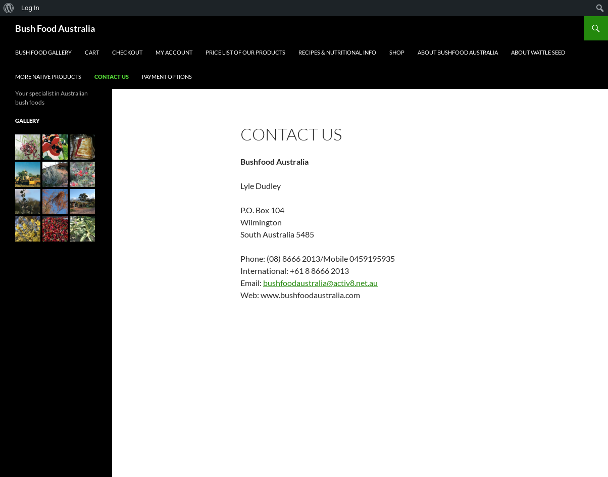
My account (174, 52)
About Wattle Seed (538, 52)
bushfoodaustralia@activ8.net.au (320, 283)
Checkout (127, 52)
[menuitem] (9, 8)
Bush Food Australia (55, 28)
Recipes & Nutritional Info (337, 52)
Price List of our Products (245, 52)
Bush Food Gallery (43, 52)
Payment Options (167, 76)
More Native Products (48, 76)
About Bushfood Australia (458, 52)
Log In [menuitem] (30, 8)
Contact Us (111, 76)
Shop (396, 52)
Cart (92, 52)
